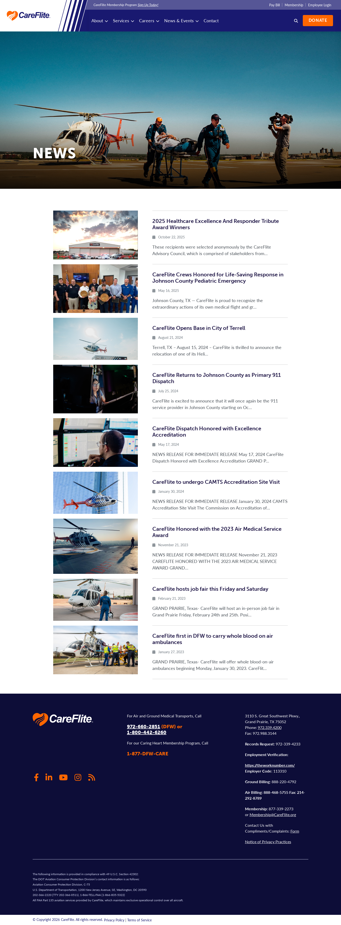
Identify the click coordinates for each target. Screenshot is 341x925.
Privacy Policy (114, 919)
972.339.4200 (270, 727)
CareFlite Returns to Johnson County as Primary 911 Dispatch (216, 378)
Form (294, 831)
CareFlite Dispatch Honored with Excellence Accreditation (206, 431)
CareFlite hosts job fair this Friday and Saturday (210, 589)
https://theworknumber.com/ (270, 765)
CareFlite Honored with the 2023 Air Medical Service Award (217, 532)
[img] (95, 235)
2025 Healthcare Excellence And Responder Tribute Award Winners (215, 224)
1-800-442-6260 (146, 732)
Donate (317, 20)
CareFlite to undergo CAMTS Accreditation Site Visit (216, 482)
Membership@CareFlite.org (273, 814)
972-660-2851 (143, 726)
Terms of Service (139, 919)
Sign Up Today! (148, 5)
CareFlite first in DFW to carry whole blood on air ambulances (212, 639)
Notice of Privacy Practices (268, 841)
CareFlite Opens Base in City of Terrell (198, 328)
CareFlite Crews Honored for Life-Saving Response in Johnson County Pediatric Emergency (217, 277)
